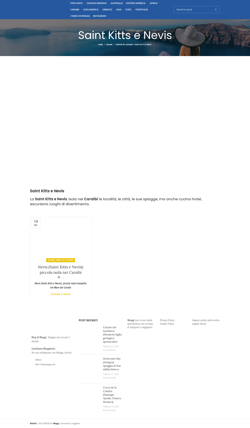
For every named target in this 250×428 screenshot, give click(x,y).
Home (100, 45)
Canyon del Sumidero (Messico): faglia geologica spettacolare (112, 334)
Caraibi (109, 45)
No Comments (109, 350)
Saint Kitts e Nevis (64, 260)
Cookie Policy (167, 323)
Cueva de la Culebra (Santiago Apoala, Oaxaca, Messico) (112, 394)
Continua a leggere (60, 294)
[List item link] (52, 364)
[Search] (197, 9)
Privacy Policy (167, 320)
